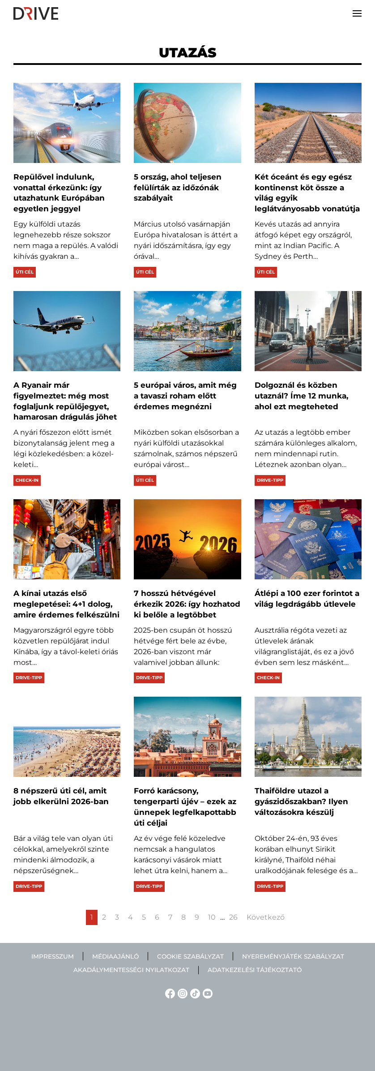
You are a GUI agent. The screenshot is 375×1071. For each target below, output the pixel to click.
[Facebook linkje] (168, 993)
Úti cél (25, 272)
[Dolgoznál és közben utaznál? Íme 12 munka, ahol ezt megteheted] (308, 331)
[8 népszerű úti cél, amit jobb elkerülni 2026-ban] (66, 737)
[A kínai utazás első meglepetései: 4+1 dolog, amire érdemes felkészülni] (66, 539)
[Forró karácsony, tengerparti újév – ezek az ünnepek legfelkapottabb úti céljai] (187, 737)
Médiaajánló (115, 956)
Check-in (27, 480)
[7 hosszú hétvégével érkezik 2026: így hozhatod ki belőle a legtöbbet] (187, 539)
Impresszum (52, 956)
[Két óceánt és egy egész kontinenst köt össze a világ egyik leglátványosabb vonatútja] (308, 123)
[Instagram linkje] (181, 993)
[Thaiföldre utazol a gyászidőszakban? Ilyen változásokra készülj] (308, 737)
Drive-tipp (270, 480)
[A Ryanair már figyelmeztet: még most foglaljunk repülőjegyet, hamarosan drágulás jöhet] (66, 331)
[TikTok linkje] (194, 993)
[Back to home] (35, 13)
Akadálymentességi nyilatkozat (131, 969)
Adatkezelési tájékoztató (255, 969)
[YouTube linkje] (206, 993)
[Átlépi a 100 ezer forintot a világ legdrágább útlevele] (308, 539)
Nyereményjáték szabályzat (293, 956)
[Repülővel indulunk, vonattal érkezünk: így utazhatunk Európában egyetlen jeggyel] (66, 123)
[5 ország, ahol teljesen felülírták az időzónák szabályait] (187, 123)
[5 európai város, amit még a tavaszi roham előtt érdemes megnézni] (187, 331)
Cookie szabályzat (190, 956)
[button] (357, 13)
